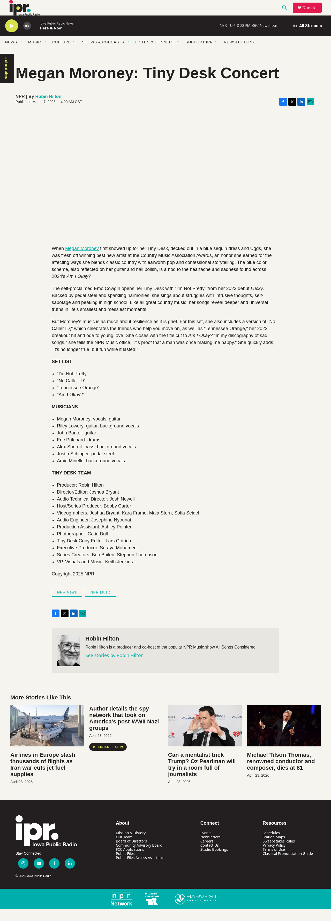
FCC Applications (130, 860)
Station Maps (274, 848)
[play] (11, 38)
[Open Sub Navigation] (21, 54)
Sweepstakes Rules (279, 852)
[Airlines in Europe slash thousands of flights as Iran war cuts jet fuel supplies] (47, 737)
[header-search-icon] (287, 13)
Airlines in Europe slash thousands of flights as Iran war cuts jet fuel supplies (42, 776)
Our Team (124, 848)
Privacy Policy (274, 856)
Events (206, 844)
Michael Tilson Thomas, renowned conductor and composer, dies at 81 (281, 773)
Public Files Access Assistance (141, 869)
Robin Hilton (48, 108)
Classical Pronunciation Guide (288, 865)
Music (34, 54)
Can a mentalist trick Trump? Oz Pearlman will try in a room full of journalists (202, 776)
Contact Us (209, 856)
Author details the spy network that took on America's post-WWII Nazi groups (124, 730)
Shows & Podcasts (103, 54)
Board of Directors (131, 852)
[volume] (27, 37)
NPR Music (100, 604)
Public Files (125, 865)
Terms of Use (274, 860)
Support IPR (199, 54)
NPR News (67, 604)
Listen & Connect (154, 54)
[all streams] (307, 37)
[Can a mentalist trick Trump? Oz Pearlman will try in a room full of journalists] (205, 737)
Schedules (271, 844)
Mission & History (131, 844)
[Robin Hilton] (68, 662)
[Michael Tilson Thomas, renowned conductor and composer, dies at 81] (284, 737)
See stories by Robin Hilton (114, 667)
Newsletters (239, 54)
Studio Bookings (214, 860)
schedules (6, 80)
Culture (61, 54)
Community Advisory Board (139, 856)
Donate (313, 13)
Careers (206, 852)
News (11, 54)
